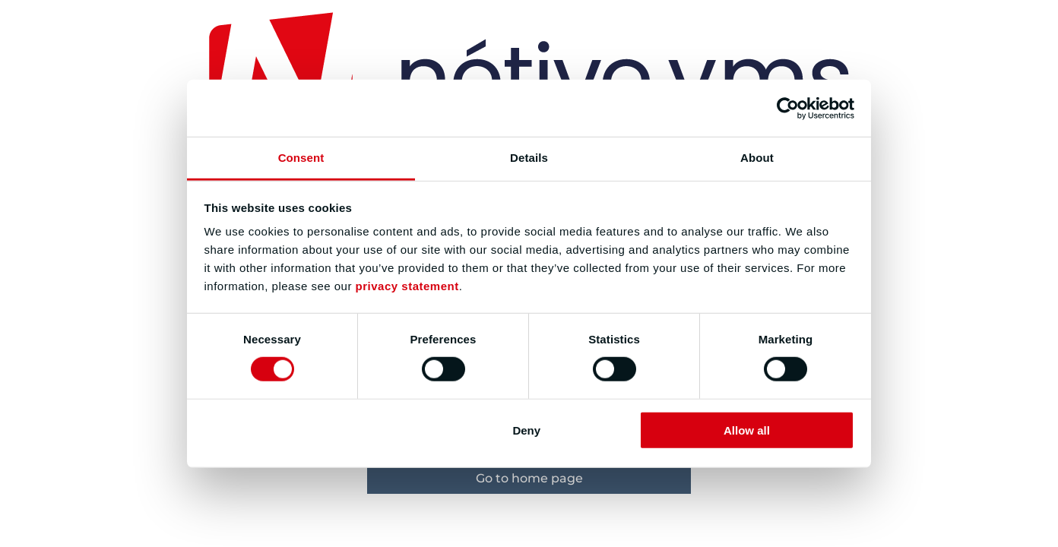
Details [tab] (529, 157)
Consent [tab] (301, 157)
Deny (526, 430)
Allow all (747, 430)
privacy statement (407, 286)
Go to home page (529, 478)
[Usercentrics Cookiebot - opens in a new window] (787, 107)
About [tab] (757, 157)
